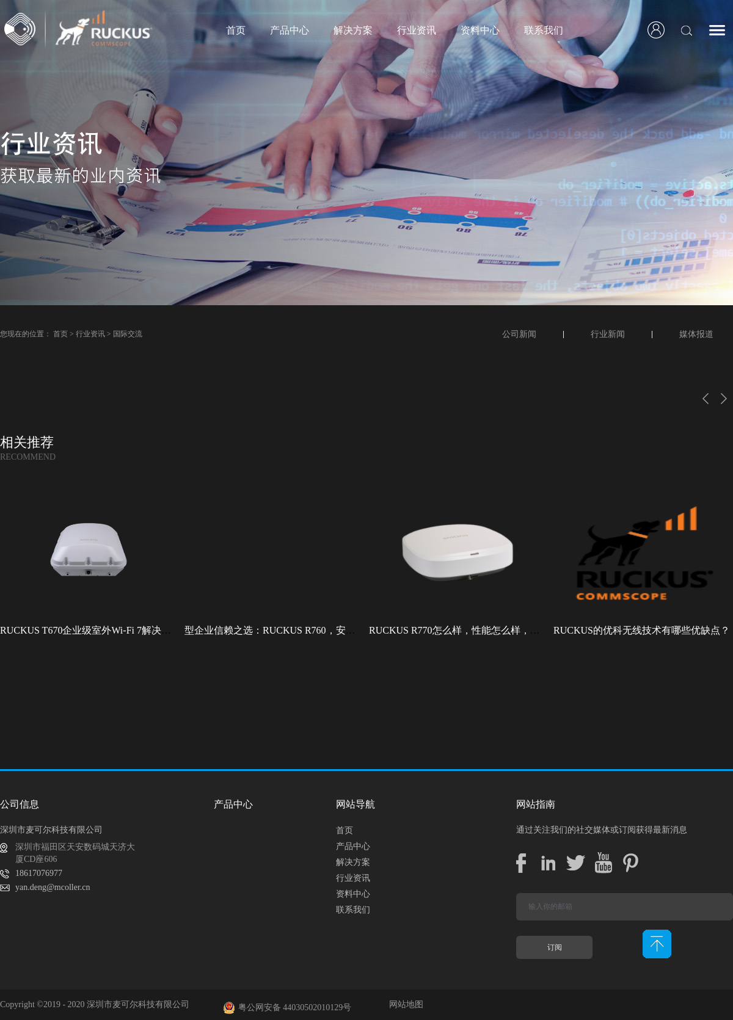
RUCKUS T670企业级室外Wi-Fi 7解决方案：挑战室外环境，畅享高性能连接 (163, 630)
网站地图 (404, 1004)
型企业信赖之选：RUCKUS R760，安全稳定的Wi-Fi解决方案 (315, 630)
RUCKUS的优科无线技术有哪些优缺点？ (641, 630)
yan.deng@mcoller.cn (52, 887)
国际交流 (127, 334)
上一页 (705, 398)
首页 (236, 30)
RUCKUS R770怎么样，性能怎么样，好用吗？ (469, 630)
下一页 (724, 398)
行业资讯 (90, 334)
